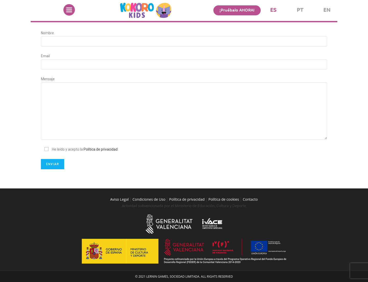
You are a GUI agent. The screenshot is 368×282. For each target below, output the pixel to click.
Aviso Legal (119, 199)
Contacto (250, 199)
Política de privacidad (101, 149)
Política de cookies (224, 199)
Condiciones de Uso (148, 199)
